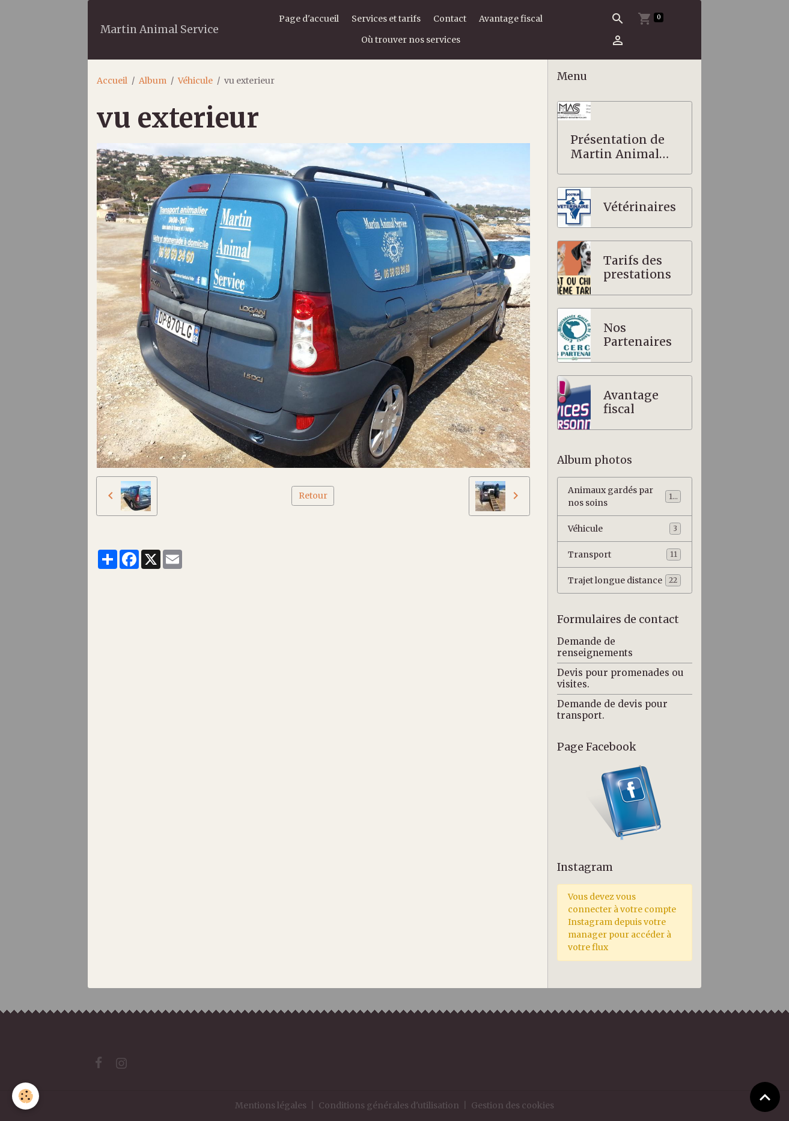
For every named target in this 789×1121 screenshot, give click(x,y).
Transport (624, 554)
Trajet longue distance (624, 580)
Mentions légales (270, 1105)
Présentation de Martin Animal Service (617, 147)
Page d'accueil (309, 18)
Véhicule (195, 80)
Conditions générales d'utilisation (388, 1105)
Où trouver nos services (410, 39)
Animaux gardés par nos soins (624, 496)
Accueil (112, 80)
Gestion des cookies (512, 1105)
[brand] (159, 29)
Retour (313, 495)
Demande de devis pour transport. (612, 709)
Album (152, 80)
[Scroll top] (765, 1097)
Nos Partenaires (637, 335)
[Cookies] (25, 1096)
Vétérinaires (639, 207)
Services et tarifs (386, 18)
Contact (449, 18)
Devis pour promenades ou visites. (620, 678)
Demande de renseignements (595, 647)
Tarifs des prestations (637, 268)
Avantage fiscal (511, 18)
